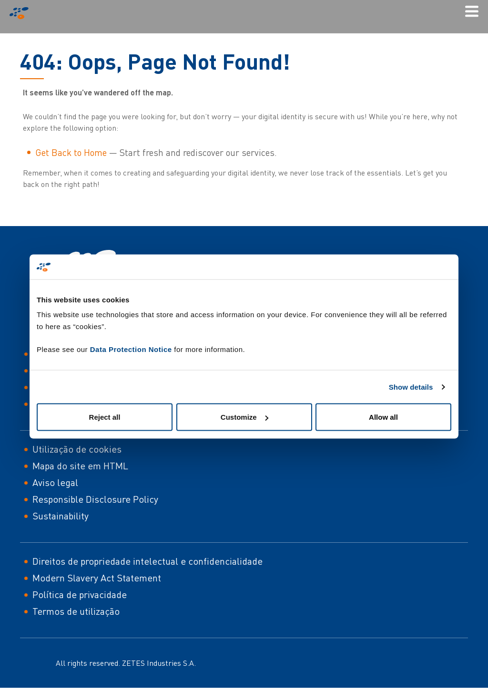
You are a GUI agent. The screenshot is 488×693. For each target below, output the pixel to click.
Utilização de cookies (77, 449)
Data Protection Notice (131, 349)
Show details (411, 387)
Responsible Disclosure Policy (95, 499)
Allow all (383, 417)
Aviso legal (55, 482)
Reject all (105, 417)
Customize (244, 417)
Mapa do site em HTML (80, 466)
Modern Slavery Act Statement (96, 578)
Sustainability (60, 516)
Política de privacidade (79, 594)
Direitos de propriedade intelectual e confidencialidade (147, 561)
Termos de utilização (76, 611)
